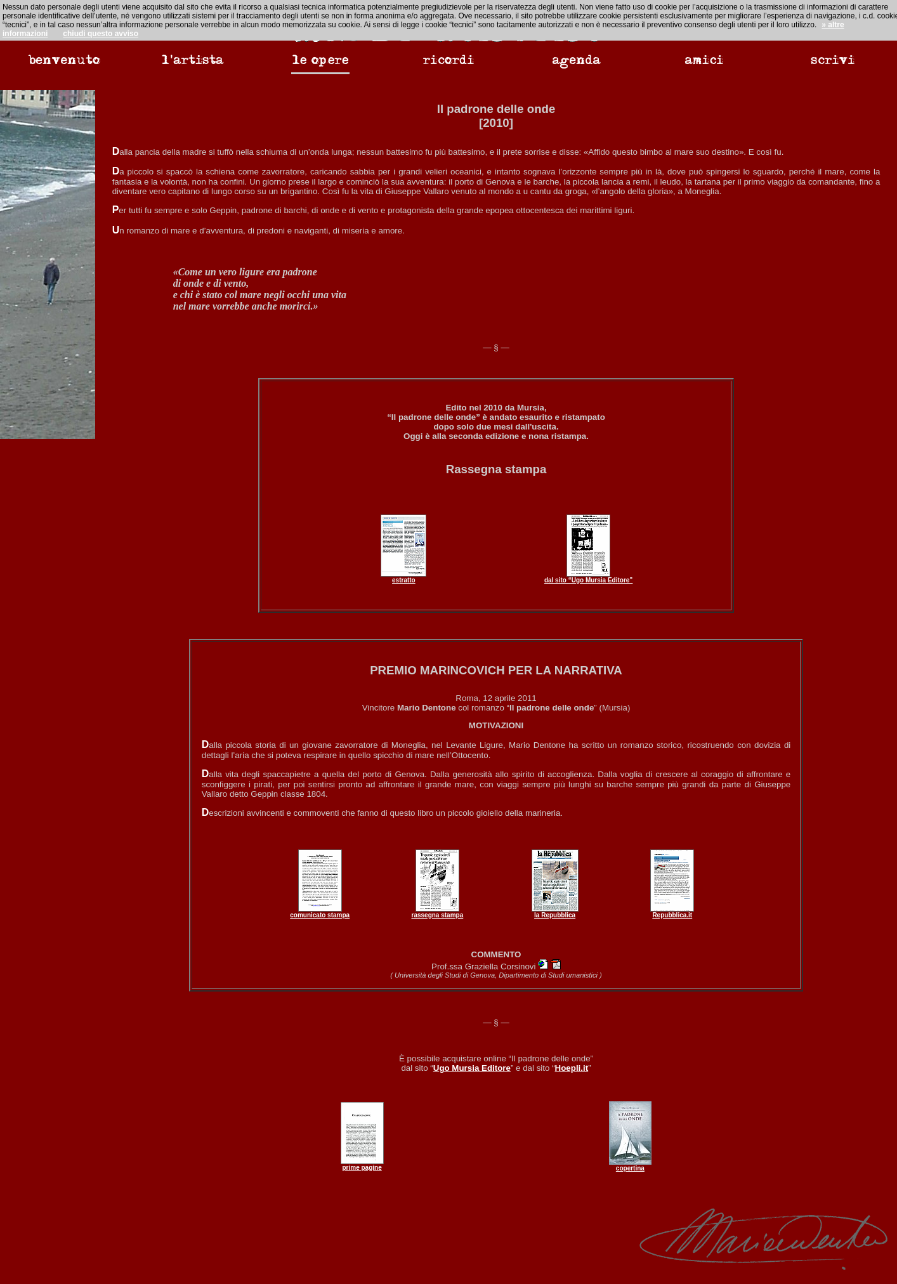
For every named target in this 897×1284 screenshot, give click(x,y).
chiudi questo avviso (100, 33)
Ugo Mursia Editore (472, 1068)
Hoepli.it (572, 1068)
